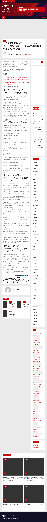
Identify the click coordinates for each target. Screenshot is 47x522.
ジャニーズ (25, 9)
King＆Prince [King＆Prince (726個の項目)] (37, 333)
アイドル (20, 10)
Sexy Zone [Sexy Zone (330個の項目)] (36, 338)
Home (34, 519)
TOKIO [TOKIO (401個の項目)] (35, 350)
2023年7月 (35, 249)
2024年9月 (35, 208)
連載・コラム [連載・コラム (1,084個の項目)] (37, 434)
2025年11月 (35, 168)
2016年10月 (35, 324)
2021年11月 (35, 307)
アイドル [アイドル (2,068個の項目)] (36, 361)
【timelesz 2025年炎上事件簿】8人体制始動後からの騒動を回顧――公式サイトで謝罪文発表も (38, 149)
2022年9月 (35, 278)
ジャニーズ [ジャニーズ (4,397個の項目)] (37, 384)
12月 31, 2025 (28, 502)
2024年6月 (35, 217)
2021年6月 (35, 321)
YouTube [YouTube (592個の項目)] (36, 352)
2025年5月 (35, 185)
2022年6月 (35, 286)
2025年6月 (35, 182)
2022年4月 (35, 292)
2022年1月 (35, 301)
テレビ (37, 9)
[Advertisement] (23, 27)
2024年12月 (35, 200)
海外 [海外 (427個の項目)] (35, 418)
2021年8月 (35, 315)
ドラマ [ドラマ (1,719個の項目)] (35, 395)
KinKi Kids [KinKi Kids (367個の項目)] (36, 335)
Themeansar (5, 519)
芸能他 (11, 311)
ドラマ (24, 10)
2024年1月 (35, 232)
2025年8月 (35, 177)
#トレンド (19, 54)
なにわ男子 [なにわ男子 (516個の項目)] (36, 359)
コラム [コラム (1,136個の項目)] (35, 378)
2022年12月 (35, 269)
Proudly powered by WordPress (8, 518)
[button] (39, 17)
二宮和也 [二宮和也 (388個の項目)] (36, 400)
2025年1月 (35, 197)
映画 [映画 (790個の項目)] (35, 411)
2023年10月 (35, 240)
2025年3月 (35, 191)
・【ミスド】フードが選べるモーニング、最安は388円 (15, 77)
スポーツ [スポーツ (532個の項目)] (36, 389)
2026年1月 (35, 162)
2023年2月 (35, 263)
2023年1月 (35, 266)
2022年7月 (35, 283)
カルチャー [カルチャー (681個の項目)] (36, 376)
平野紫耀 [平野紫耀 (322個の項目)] (36, 407)
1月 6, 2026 (12, 315)
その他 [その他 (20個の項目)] (35, 445)
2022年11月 (35, 272)
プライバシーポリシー (40, 519)
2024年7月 (35, 214)
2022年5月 (35, 289)
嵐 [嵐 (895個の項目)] (35, 404)
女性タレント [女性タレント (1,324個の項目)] (37, 402)
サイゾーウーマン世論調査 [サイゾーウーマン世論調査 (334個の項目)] (37, 381)
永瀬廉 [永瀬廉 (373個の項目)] (35, 416)
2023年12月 (35, 234)
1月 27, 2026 (12, 306)
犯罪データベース (10, 510)
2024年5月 (35, 220)
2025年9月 (35, 174)
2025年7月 (35, 180)
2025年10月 (35, 171)
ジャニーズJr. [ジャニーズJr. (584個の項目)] (37, 386)
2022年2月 (35, 298)
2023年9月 (35, 243)
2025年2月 (35, 194)
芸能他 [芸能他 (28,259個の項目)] (36, 447)
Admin (10, 53)
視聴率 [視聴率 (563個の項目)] (35, 429)
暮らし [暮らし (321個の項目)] (35, 413)
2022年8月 (35, 281)
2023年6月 (35, 252)
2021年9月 (35, 312)
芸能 (28, 9)
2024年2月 (35, 229)
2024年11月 (35, 203)
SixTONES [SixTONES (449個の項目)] (36, 340)
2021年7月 (35, 318)
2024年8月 (35, 211)
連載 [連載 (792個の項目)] (35, 431)
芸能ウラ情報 (32, 9)
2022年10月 (35, 275)
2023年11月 (35, 237)
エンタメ (20, 9)
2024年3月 (35, 226)
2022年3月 (35, 295)
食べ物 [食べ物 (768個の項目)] (35, 436)
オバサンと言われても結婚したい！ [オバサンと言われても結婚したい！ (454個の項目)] (37, 373)
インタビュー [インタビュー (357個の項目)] (37, 366)
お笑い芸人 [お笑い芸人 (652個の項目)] (36, 357)
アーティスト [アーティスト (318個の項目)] (37, 364)
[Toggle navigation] (37, 17)
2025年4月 (35, 188)
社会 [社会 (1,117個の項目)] (35, 422)
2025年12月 (35, 165)
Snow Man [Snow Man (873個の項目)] (36, 342)
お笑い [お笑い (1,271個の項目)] (35, 355)
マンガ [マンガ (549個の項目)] (35, 398)
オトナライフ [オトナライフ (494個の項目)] (37, 370)
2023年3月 (35, 260)
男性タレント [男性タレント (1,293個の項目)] (37, 420)
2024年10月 (35, 206)
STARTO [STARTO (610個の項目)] (36, 344)
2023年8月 (35, 246)
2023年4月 (35, 258)
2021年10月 (35, 310)
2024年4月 (35, 223)
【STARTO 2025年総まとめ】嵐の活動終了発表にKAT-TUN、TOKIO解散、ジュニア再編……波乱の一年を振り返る (38, 139)
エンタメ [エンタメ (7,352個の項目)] (36, 368)
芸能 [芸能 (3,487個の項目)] (35, 425)
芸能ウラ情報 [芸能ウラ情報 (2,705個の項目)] (37, 427)
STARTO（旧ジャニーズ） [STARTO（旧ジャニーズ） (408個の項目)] (37, 347)
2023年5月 (35, 255)
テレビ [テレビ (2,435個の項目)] (36, 391)
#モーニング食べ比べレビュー (27, 54)
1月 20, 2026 (26, 306)
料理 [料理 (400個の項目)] (35, 409)
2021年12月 (35, 304)
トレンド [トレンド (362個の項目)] (36, 393)
